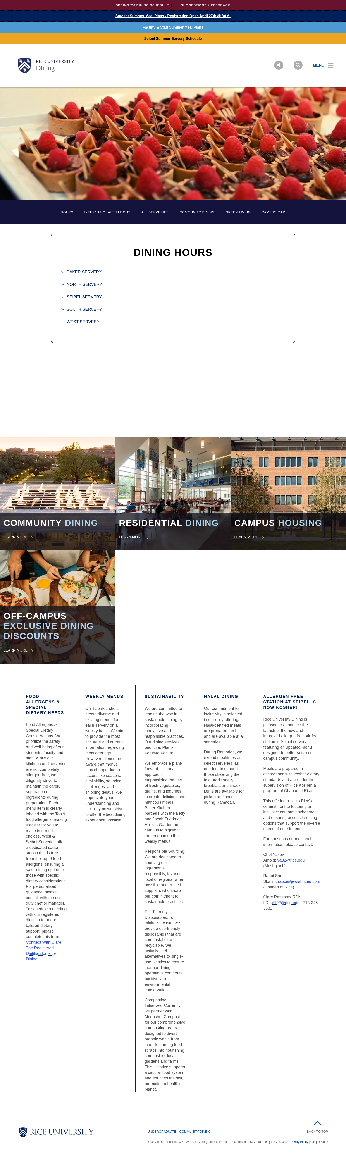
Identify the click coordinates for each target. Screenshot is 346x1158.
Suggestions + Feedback (205, 5)
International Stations (107, 212)
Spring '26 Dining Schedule (142, 5)
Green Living (238, 212)
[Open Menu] (320, 65)
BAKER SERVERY (84, 272)
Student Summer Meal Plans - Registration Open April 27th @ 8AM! (173, 16)
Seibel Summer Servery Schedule (173, 39)
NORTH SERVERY (84, 284)
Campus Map (273, 212)
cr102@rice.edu (285, 902)
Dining (45, 68)
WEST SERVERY (83, 321)
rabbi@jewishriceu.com (299, 881)
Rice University (55, 61)
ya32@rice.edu (291, 860)
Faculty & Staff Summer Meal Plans (173, 27)
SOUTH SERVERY (84, 309)
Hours (67, 212)
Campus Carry (319, 1142)
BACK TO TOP (317, 1131)
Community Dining (197, 212)
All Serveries (155, 212)
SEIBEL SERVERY (84, 296)
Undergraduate (162, 1131)
